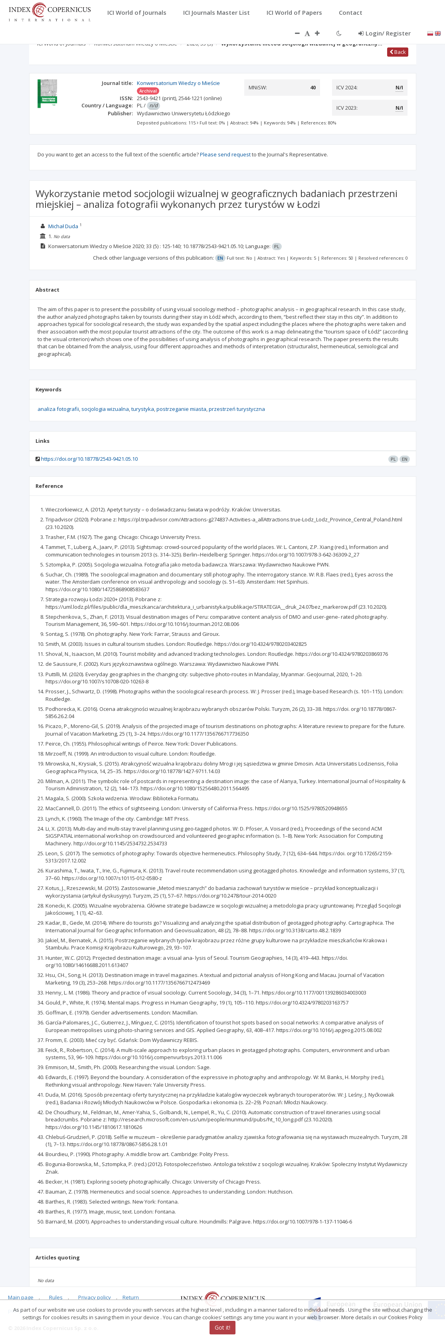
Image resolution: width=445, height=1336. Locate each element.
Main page (21, 1297)
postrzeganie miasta (181, 408)
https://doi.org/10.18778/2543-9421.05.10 (89, 458)
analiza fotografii (58, 408)
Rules (56, 1297)
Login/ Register (384, 33)
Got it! (222, 1327)
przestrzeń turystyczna (237, 408)
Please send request (225, 154)
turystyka (142, 408)
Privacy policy (94, 1297)
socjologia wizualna (105, 408)
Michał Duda (63, 226)
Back (398, 51)
